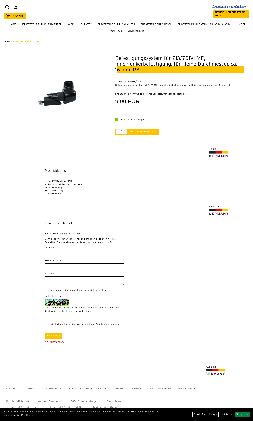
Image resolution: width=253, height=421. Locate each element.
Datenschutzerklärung (67, 324)
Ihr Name (50, 248)
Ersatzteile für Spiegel (156, 24)
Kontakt (11, 389)
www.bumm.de (186, 389)
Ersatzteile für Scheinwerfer (41, 24)
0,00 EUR (13, 16)
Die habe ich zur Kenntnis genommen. (85, 324)
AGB (70, 389)
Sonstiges (116, 31)
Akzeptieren (242, 414)
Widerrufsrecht (160, 389)
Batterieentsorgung (93, 389)
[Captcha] (84, 318)
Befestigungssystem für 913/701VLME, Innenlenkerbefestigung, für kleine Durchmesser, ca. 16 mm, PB (176, 64)
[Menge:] (121, 131)
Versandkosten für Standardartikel (165, 94)
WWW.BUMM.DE (136, 31)
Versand (137, 389)
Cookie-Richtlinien (23, 415)
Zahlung (119, 389)
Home (12, 24)
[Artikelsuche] (7, 7)
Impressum (30, 389)
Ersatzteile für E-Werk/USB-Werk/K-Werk (204, 24)
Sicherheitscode (54, 296)
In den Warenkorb (142, 131)
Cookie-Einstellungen (205, 414)
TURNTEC (86, 24)
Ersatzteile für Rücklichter (116, 24)
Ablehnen (226, 414)
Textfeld (49, 274)
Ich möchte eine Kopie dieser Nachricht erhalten (78, 290)
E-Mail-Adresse (53, 261)
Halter (240, 24)
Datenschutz (52, 389)
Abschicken (53, 336)
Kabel (71, 24)
